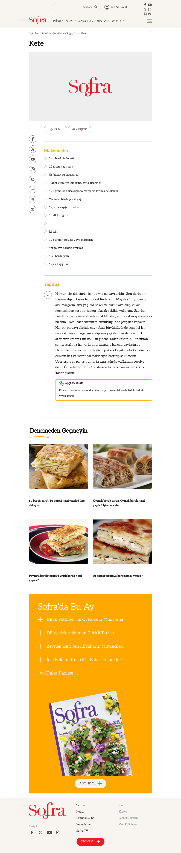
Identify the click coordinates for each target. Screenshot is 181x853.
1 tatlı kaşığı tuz (56, 215)
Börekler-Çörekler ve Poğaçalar (59, 33)
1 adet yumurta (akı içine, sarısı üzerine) (72, 183)
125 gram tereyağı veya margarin (68, 240)
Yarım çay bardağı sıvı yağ (63, 248)
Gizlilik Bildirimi (129, 818)
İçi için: (51, 231)
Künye (123, 811)
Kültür (80, 811)
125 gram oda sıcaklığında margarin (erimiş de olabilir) (81, 191)
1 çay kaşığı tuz (56, 264)
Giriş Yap (115, 7)
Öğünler (33, 33)
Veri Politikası (128, 824)
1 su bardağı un (56, 256)
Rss (121, 805)
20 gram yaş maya (58, 166)
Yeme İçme (83, 824)
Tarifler (81, 805)
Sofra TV (82, 831)
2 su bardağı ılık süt (59, 158)
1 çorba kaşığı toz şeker (62, 207)
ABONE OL (90, 783)
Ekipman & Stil (85, 818)
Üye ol (124, 7)
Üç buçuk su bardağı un (61, 175)
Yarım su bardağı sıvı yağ (62, 199)
